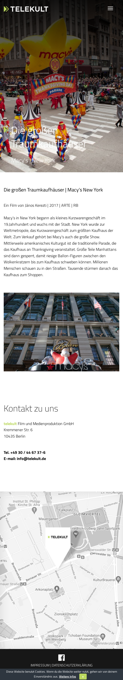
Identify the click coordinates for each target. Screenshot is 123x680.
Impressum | (41, 665)
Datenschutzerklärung (72, 665)
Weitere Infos (67, 676)
